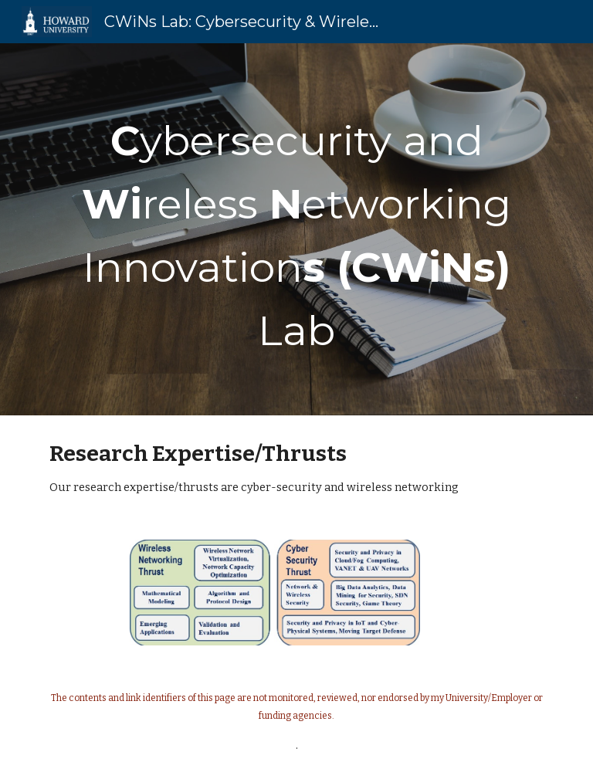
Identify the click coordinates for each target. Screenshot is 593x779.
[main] (296, 229)
